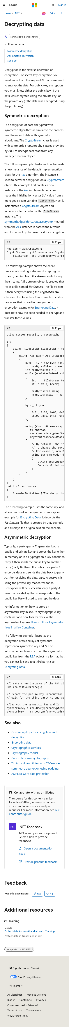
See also (12, 60)
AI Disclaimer (14, 994)
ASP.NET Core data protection (30, 774)
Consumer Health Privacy (21, 1005)
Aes (23, 174)
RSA (32, 656)
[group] (34, 252)
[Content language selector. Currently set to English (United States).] (24, 968)
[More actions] (61, 13)
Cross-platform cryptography (30, 758)
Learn (7, 13)
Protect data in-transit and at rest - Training (29, 931)
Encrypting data (21, 742)
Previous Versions (36, 994)
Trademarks (32, 1010)
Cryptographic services (26, 747)
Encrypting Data (45, 307)
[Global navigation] (3, 5)
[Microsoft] (34, 5)
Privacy (40, 1000)
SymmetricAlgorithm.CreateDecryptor (28, 221)
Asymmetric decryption (20, 55)
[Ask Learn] (44, 13)
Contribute (26, 1000)
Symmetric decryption (19, 51)
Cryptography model (24, 753)
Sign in (62, 5)
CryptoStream (34, 140)
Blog (9, 1000)
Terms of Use (14, 1010)
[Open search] (53, 5)
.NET (17, 13)
